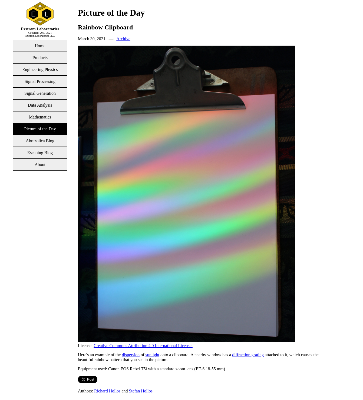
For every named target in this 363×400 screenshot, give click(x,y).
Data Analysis (40, 105)
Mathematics (40, 117)
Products (40, 57)
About (40, 164)
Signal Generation (40, 93)
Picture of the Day (40, 129)
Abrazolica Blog (40, 140)
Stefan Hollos (141, 391)
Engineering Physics (40, 69)
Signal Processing (40, 81)
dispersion (131, 354)
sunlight (152, 354)
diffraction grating (248, 354)
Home (40, 45)
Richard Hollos (107, 391)
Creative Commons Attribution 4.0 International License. (143, 345)
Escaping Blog (40, 152)
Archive (123, 38)
